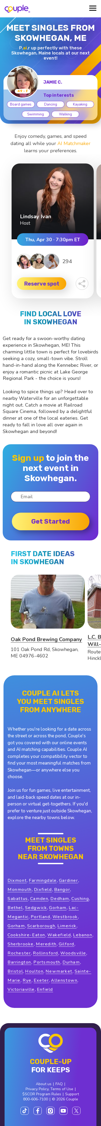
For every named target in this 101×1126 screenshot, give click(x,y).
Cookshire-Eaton (26, 935)
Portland (40, 917)
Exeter (41, 980)
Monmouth (20, 890)
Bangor (62, 890)
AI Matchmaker (73, 143)
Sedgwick (36, 908)
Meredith (46, 944)
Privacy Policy (37, 1089)
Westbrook (65, 917)
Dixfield (43, 890)
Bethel (15, 908)
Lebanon (82, 935)
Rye (27, 980)
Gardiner (68, 880)
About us (43, 1083)
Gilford (66, 944)
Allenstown (64, 980)
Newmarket (59, 971)
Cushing (80, 899)
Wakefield (59, 935)
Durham (71, 962)
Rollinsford (45, 953)
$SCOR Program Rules (41, 1094)
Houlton (34, 971)
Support (72, 1094)
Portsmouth (46, 962)
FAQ (59, 1083)
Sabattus (18, 899)
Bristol (15, 971)
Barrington (19, 962)
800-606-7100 (35, 1099)
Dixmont (17, 880)
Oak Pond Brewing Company (46, 639)
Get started (50, 521)
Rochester (19, 953)
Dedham (59, 899)
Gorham (58, 908)
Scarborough (41, 926)
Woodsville (73, 953)
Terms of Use (61, 1089)
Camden (39, 899)
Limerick (66, 926)
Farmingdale (43, 880)
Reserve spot (41, 283)
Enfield (45, 989)
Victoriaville (21, 989)
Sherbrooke (21, 944)
